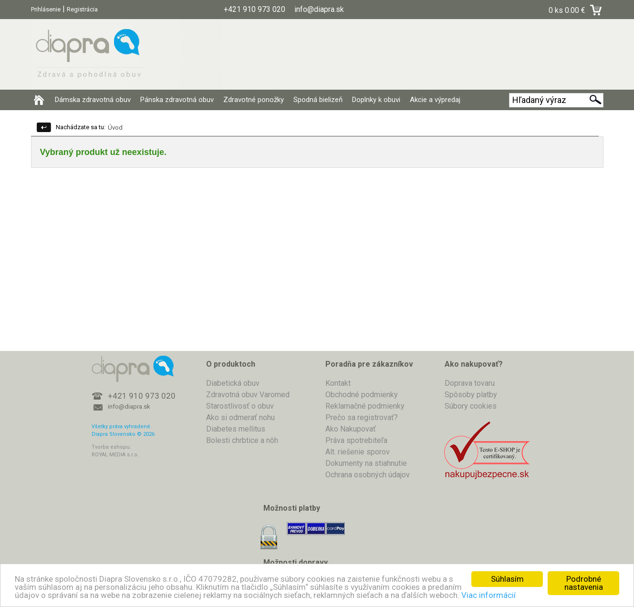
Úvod (115, 127)
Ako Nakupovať (350, 428)
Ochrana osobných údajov (367, 474)
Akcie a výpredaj (435, 99)
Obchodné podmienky (361, 394)
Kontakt (338, 383)
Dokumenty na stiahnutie (366, 463)
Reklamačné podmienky (365, 406)
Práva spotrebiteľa (356, 440)
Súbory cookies (471, 406)
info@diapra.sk (129, 406)
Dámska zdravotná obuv (93, 99)
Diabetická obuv (233, 383)
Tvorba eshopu (111, 447)
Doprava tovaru (470, 383)
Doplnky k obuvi (376, 99)
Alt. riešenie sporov (357, 451)
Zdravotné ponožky (253, 99)
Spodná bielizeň (318, 99)
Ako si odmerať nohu (240, 417)
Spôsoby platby (471, 394)
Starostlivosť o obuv (240, 406)
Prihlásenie (46, 9)
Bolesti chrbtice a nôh (242, 440)
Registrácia (82, 9)
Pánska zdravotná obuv (177, 99)
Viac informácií (488, 595)
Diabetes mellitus (235, 428)
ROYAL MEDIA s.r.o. (115, 455)
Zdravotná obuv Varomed (248, 394)
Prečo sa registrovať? (361, 417)
